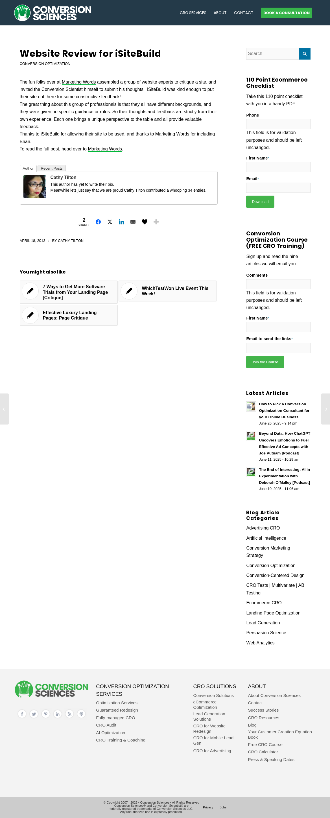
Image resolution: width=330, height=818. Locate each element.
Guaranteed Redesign (117, 710)
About (257, 686)
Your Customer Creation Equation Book (280, 734)
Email (252, 178)
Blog (252, 725)
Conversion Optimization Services (132, 690)
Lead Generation (263, 622)
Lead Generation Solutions (209, 716)
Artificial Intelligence (266, 538)
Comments (257, 275)
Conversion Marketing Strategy (268, 552)
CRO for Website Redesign (209, 728)
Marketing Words (79, 82)
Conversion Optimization (45, 64)
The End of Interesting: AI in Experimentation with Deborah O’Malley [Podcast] (284, 476)
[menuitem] (193, 12)
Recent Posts (51, 168)
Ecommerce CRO (263, 602)
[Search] (278, 54)
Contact (255, 702)
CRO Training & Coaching (120, 740)
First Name (257, 158)
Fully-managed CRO (115, 717)
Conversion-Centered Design (275, 575)
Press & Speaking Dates (271, 759)
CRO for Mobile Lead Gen (213, 740)
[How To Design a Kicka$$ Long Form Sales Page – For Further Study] (4, 409)
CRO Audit (106, 725)
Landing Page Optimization (273, 613)
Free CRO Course (265, 744)
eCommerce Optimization (205, 704)
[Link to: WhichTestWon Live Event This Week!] (168, 291)
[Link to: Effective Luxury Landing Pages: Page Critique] (69, 315)
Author (28, 168)
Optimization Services (116, 702)
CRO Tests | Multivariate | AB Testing (275, 589)
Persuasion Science (266, 632)
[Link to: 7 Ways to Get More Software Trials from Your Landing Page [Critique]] (69, 292)
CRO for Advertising (212, 750)
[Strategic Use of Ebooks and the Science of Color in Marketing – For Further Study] (325, 409)
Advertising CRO (263, 528)
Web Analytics (260, 642)
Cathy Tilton (64, 177)
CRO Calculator (263, 751)
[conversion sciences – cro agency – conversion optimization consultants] (52, 12)
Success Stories (263, 710)
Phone (252, 115)
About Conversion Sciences (274, 695)
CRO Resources (263, 717)
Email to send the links (269, 338)
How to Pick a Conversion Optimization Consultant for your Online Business (284, 410)
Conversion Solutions (213, 695)
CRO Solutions (214, 686)
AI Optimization (110, 732)
